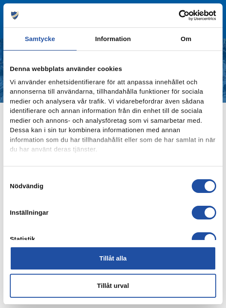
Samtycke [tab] (40, 38)
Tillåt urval (113, 285)
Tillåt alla (113, 258)
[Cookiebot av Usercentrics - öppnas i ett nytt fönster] (178, 15)
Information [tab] (113, 38)
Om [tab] (186, 38)
